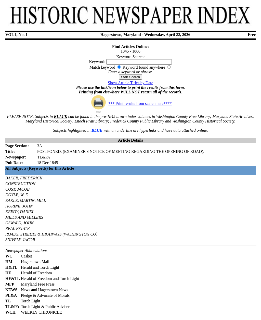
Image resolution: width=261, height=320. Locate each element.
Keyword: (97, 61)
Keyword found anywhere (144, 67)
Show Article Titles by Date (130, 83)
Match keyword (102, 67)
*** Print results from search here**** (130, 103)
